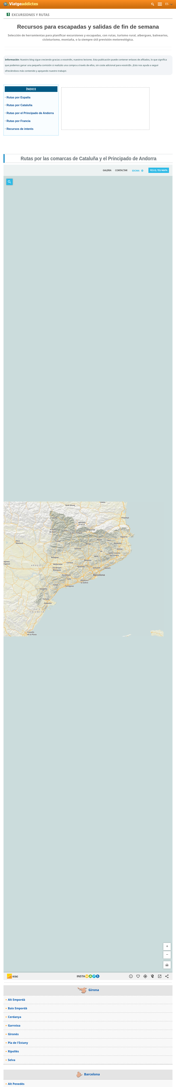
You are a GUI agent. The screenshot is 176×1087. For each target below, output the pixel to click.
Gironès (13, 1034)
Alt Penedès (16, 1084)
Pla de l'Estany (18, 1043)
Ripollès (13, 1051)
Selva (11, 1060)
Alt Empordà (16, 1000)
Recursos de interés (19, 128)
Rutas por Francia (18, 120)
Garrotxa (14, 1025)
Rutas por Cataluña (19, 105)
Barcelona (88, 1074)
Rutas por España (18, 97)
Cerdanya (14, 1017)
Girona (88, 990)
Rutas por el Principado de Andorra (30, 113)
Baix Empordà (17, 1008)
